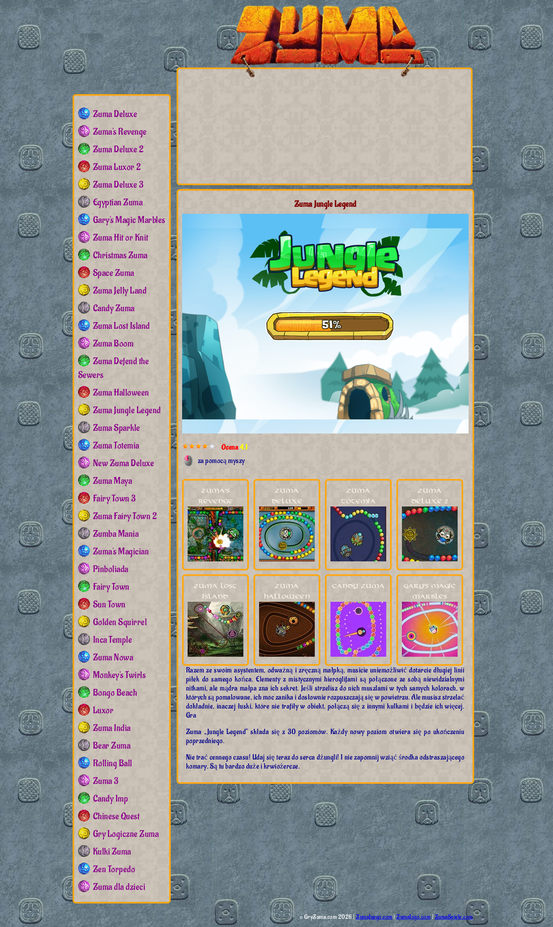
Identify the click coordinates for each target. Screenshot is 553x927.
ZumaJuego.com (374, 917)
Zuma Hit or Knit (120, 238)
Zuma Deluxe (115, 114)
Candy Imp (110, 799)
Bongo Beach (115, 693)
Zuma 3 (106, 781)
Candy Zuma (358, 586)
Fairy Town (111, 587)
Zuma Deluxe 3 (118, 185)
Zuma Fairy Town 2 (125, 516)
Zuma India (112, 728)
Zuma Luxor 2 (117, 167)
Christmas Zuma (120, 255)
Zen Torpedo (114, 869)
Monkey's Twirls (119, 675)
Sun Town (109, 604)
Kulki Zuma (112, 852)
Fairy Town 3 (114, 498)
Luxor (103, 710)
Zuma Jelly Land (120, 291)
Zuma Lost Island (121, 326)
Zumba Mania (116, 534)
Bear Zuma (112, 746)
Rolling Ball (112, 763)
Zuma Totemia (116, 446)
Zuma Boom (113, 344)
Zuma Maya (112, 481)
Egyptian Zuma (118, 202)
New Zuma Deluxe (123, 463)
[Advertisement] (256, 126)
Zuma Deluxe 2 (118, 149)
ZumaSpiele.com (454, 917)
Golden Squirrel (120, 622)
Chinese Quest (116, 816)
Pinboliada (110, 569)
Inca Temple (112, 640)
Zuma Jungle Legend (127, 410)
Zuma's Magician (121, 551)
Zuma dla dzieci (119, 887)
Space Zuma (113, 273)
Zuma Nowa (113, 657)
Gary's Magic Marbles (129, 220)
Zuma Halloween (121, 393)
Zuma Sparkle (116, 428)
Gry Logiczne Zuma (126, 834)
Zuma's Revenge (120, 132)
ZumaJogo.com (413, 917)
